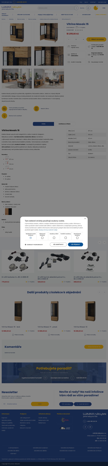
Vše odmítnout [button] (58, 244)
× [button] (85, 218)
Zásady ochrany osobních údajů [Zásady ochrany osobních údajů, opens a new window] (48, 230)
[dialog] (54, 233)
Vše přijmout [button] (75, 244)
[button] (34, 244)
